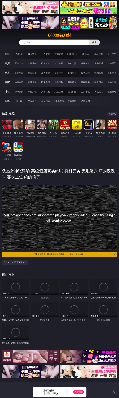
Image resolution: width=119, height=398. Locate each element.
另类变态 (112, 72)
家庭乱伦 (32, 91)
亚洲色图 (32, 82)
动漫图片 (58, 82)
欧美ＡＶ (45, 63)
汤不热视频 (58, 100)
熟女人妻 (72, 63)
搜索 (94, 42)
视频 (7, 63)
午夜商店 (32, 100)
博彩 (7, 54)
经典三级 (85, 72)
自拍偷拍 (32, 63)
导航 (7, 101)
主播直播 (98, 63)
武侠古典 (58, 91)
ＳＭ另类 (112, 63)
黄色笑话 (98, 91)
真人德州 (32, 53)
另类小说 (85, 91)
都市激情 (19, 91)
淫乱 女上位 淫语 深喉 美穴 (15, 262)
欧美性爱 (58, 72)
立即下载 (78, 392)
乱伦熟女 (98, 72)
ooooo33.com (59, 35)
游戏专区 (58, 53)
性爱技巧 (112, 91)
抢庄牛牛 (112, 53)
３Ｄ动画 (58, 63)
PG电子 (19, 53)
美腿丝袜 (72, 82)
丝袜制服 (85, 63)
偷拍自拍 (32, 72)
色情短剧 (85, 100)
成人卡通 (45, 72)
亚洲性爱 (19, 72)
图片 (7, 82)
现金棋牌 (98, 53)
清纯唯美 (85, 82)
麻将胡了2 (72, 53)
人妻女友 (45, 91)
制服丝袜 (72, 72)
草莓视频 (45, 100)
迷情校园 (72, 91)
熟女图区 (98, 82)
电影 (7, 72)
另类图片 (112, 82)
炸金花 (85, 53)
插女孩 (19, 100)
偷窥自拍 (19, 82)
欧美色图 (45, 82)
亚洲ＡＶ (19, 63)
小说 (7, 91)
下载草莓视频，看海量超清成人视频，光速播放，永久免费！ (75, 254)
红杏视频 (72, 100)
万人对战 (45, 53)
